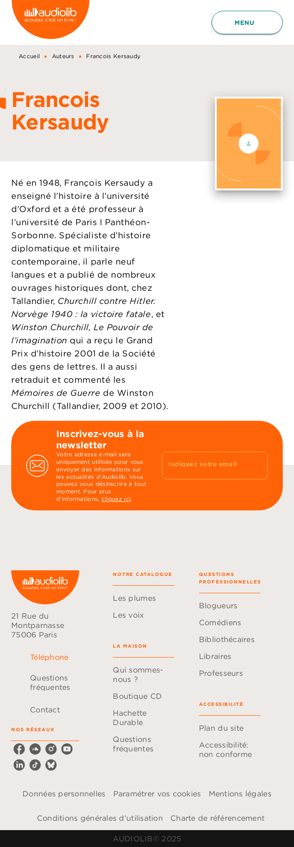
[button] (143, 598)
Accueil (29, 56)
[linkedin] (19, 765)
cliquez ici (116, 499)
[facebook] (19, 749)
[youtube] (67, 749)
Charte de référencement (217, 818)
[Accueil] (50, 22)
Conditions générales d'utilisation (100, 818)
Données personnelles (63, 793)
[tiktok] (35, 765)
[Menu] (247, 22)
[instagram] (51, 749)
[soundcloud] (35, 749)
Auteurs (63, 56)
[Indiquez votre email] (203, 465)
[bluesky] (51, 765)
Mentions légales (240, 793)
